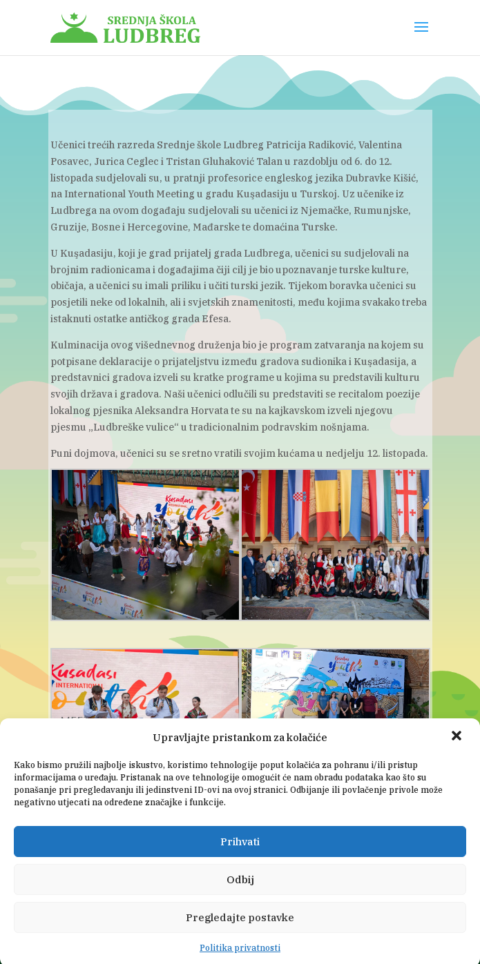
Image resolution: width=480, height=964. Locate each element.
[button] (458, 748)
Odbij (240, 890)
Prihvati (240, 852)
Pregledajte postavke (240, 928)
